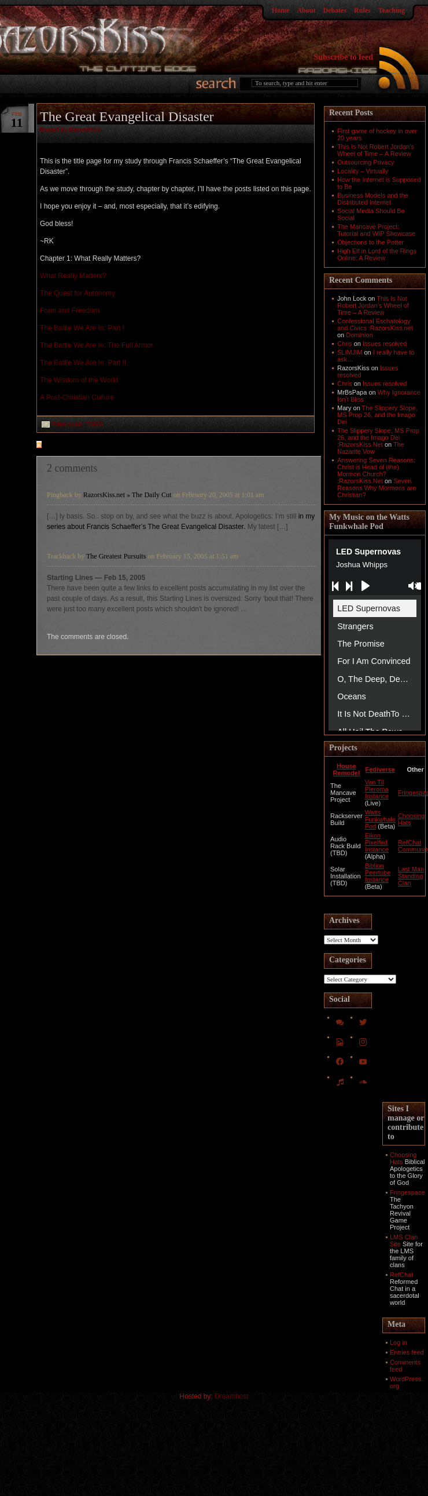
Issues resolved (385, 343)
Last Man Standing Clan (411, 876)
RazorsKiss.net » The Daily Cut (127, 495)
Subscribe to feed (343, 57)
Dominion (359, 334)
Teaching (391, 10)
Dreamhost (232, 1396)
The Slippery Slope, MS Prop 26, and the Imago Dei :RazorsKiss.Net (378, 437)
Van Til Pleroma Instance (377, 789)
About (306, 10)
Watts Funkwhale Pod (380, 819)
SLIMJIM (349, 352)
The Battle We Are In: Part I (82, 328)
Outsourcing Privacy (365, 162)
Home (281, 10)
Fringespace (407, 1192)
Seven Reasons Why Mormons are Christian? (376, 487)
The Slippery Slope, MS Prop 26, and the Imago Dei (377, 414)
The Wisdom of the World (79, 380)
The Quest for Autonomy (77, 293)
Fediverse (380, 769)
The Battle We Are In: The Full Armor (96, 345)
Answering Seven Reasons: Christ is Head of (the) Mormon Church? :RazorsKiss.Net (376, 470)
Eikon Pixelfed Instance (377, 842)
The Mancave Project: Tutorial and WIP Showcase (376, 230)
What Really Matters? (73, 276)
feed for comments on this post (96, 445)
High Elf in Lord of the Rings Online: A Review (376, 254)
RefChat (401, 1274)
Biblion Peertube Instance (378, 872)
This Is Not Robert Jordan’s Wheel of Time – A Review (375, 150)
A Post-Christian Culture (77, 397)
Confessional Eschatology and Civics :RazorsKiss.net (375, 324)
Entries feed (407, 1352)
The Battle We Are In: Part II (83, 363)
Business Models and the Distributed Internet (372, 199)
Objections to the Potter (370, 242)
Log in (398, 1342)
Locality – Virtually (362, 170)
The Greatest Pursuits (116, 556)
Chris (344, 343)
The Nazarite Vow (370, 448)
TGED (95, 424)
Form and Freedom (69, 311)
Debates (334, 10)
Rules (362, 10)
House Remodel (346, 769)
